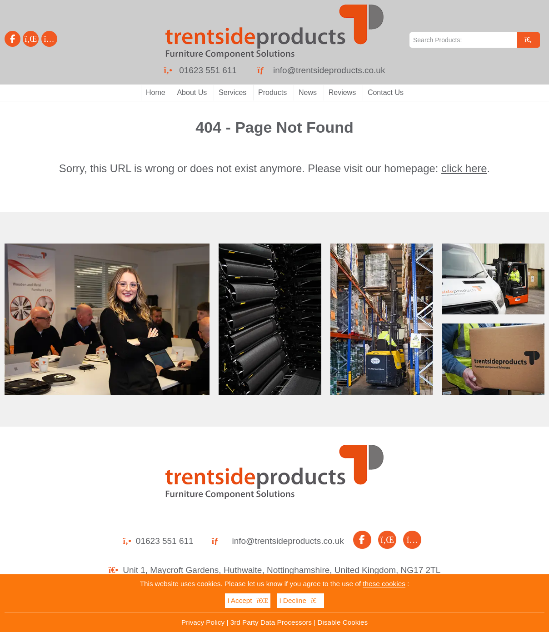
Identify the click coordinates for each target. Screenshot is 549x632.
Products (272, 92)
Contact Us (386, 92)
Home (155, 92)
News (308, 92)
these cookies (384, 583)
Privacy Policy (203, 622)
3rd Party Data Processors (271, 622)
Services (232, 92)
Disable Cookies (343, 622)
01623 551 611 (208, 70)
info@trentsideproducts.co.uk (329, 70)
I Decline (300, 600)
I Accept (247, 600)
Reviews (342, 92)
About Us (192, 92)
